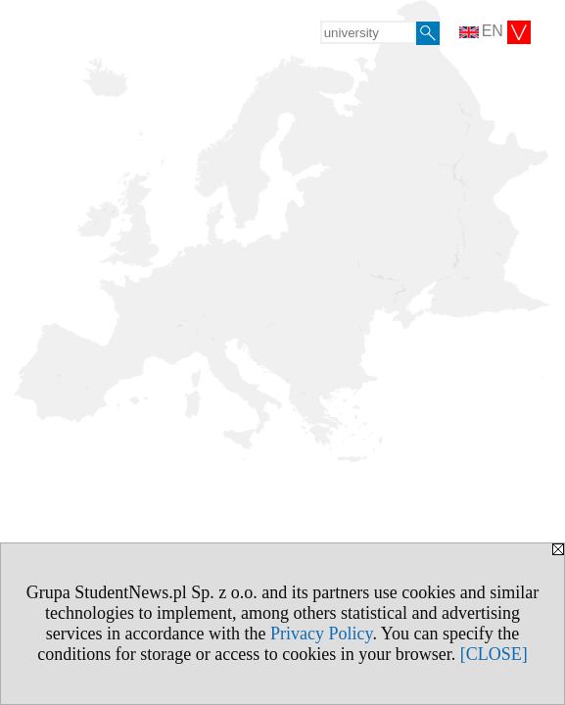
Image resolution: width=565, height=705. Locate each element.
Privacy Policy (321, 633)
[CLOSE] (494, 654)
